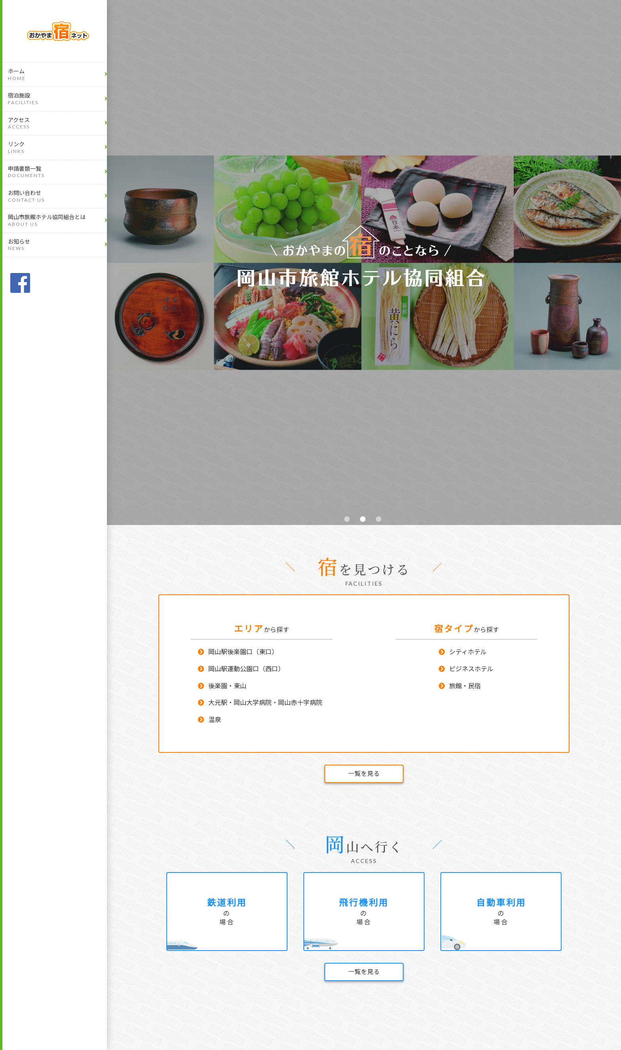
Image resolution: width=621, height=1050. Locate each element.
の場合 (227, 914)
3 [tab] (380, 520)
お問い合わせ (58, 196)
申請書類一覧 (58, 172)
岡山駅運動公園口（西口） (246, 670)
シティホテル (468, 653)
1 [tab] (348, 520)
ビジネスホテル (471, 670)
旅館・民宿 (465, 687)
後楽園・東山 (227, 687)
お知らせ (58, 245)
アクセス (58, 123)
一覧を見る (364, 774)
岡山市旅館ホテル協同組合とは (58, 220)
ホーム (58, 75)
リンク (58, 148)
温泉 (214, 720)
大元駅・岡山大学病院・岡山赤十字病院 (265, 704)
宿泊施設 (58, 99)
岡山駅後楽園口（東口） (243, 653)
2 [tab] (364, 520)
